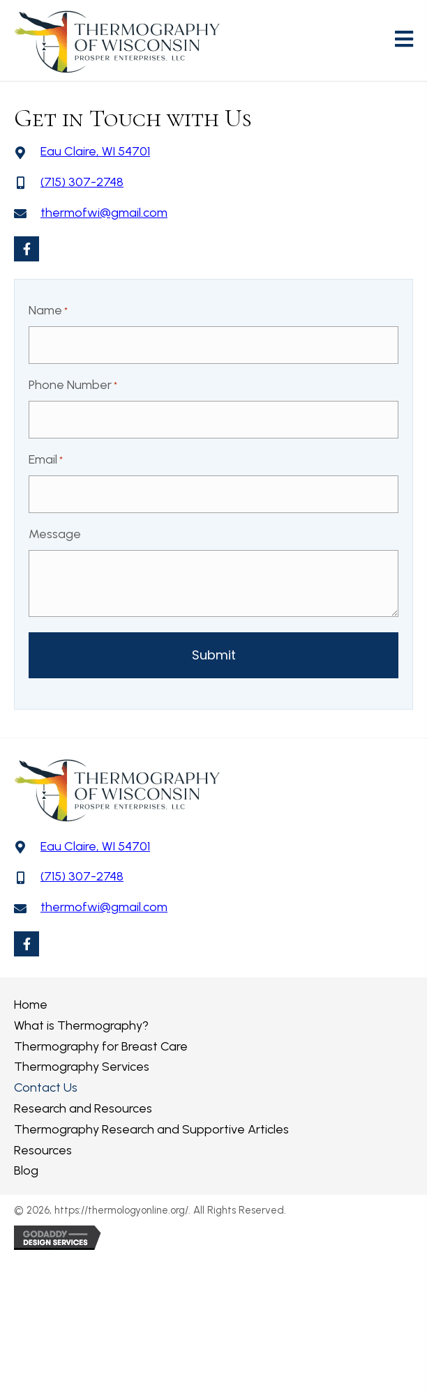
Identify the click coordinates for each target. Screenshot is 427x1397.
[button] (26, 248)
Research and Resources (83, 1108)
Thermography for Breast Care (101, 1046)
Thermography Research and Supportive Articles (151, 1129)
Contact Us (45, 1087)
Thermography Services (81, 1066)
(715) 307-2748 (81, 182)
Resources (43, 1150)
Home (30, 1004)
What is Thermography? (81, 1025)
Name (48, 311)
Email (46, 460)
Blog (26, 1170)
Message (55, 534)
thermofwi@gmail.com (103, 212)
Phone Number (73, 385)
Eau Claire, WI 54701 (95, 151)
